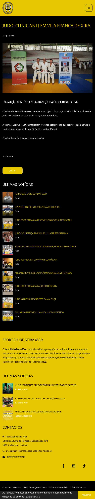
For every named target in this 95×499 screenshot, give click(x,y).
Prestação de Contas (38, 488)
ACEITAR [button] (86, 495)
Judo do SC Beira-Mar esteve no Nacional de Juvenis (44, 231)
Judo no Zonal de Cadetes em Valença (37, 299)
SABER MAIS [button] (33, 496)
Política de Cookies (78, 488)
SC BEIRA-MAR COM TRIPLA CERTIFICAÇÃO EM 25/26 (40, 398)
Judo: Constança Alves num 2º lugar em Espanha (42, 242)
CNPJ (25, 488)
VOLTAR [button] (12, 171)
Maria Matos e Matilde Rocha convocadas (38, 412)
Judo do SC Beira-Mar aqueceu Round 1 (38, 287)
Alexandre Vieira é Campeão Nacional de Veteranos (44, 276)
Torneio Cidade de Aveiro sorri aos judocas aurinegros (46, 253)
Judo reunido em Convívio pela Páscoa (38, 265)
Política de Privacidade (58, 488)
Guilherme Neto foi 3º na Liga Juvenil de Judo (40, 310)
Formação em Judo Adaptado (33, 208)
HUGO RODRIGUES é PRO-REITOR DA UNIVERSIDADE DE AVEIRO (45, 385)
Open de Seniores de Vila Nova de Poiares (39, 219)
